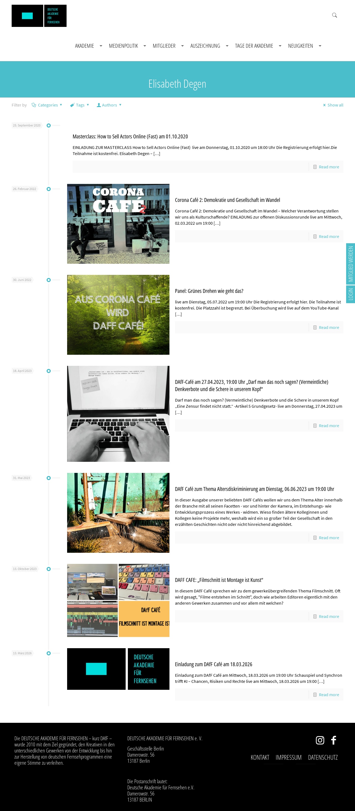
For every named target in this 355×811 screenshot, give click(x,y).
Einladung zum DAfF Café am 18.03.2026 (213, 664)
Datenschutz (323, 757)
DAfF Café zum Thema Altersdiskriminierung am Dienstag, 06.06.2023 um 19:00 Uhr (254, 489)
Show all (332, 105)
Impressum (289, 757)
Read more (329, 166)
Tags (80, 105)
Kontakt (260, 757)
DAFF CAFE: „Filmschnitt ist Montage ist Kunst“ (219, 580)
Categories (47, 105)
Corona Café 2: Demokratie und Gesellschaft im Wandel (227, 200)
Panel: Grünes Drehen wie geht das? (209, 291)
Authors (109, 105)
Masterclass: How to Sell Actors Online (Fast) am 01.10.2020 (130, 136)
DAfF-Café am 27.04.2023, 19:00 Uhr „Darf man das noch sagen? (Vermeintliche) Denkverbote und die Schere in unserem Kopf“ (251, 385)
